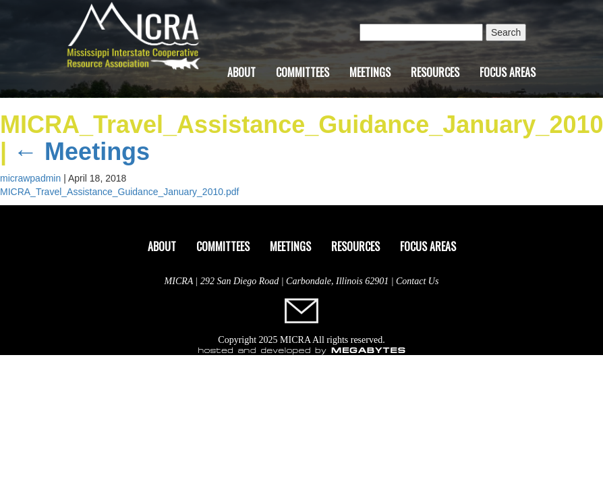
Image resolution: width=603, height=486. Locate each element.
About (241, 72)
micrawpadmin (30, 178)
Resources (435, 72)
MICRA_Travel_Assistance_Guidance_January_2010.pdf (119, 191)
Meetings (370, 72)
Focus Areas (508, 72)
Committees (302, 72)
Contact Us (417, 281)
